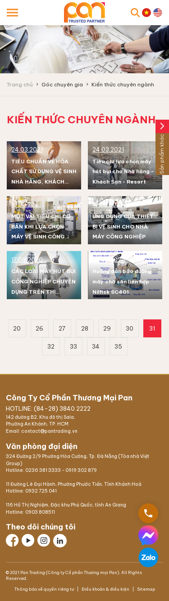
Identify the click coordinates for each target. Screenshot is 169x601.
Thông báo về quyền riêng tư (44, 589)
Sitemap (145, 589)
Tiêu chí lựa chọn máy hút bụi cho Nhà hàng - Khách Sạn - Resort (123, 171)
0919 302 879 (81, 470)
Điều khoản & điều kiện (105, 589)
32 (51, 346)
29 (107, 328)
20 (17, 328)
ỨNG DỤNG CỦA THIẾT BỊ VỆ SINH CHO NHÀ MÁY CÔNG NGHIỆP (123, 226)
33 (73, 346)
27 (62, 328)
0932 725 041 (41, 491)
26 (39, 328)
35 (118, 346)
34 (96, 346)
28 (84, 328)
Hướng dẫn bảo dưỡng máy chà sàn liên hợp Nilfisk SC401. (121, 281)
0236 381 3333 (43, 470)
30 (129, 328)
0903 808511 (40, 512)
